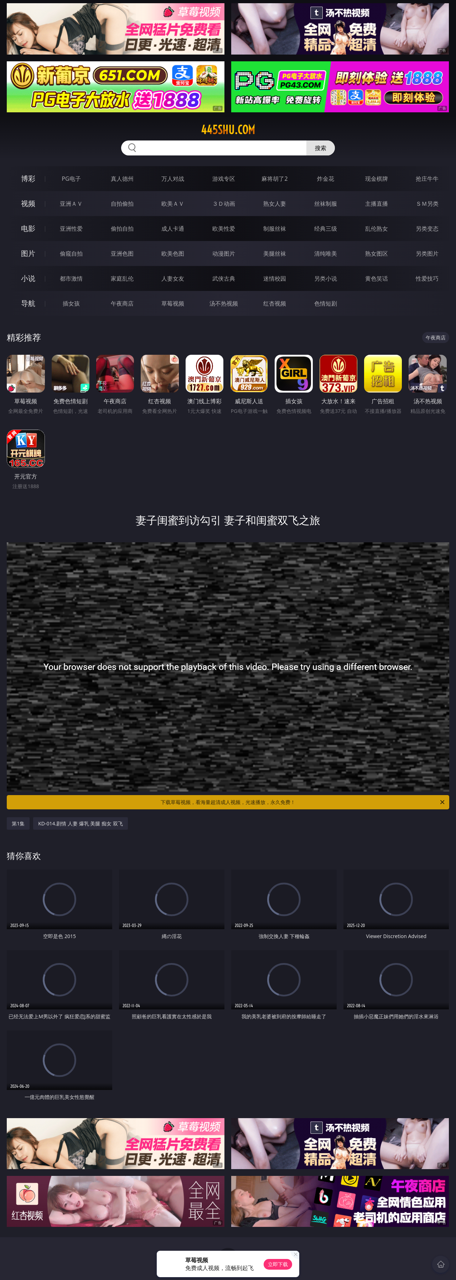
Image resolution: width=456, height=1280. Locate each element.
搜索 (320, 148)
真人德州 (122, 179)
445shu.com (228, 130)
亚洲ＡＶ (71, 204)
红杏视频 (274, 303)
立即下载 (278, 1264)
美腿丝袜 (274, 253)
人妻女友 (172, 278)
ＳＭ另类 (427, 204)
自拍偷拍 (122, 204)
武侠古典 (223, 278)
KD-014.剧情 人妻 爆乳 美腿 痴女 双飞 (80, 823)
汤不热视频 (223, 303)
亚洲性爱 (71, 228)
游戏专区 (223, 179)
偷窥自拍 (71, 253)
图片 (28, 253)
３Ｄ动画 (223, 204)
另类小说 (325, 278)
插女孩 (71, 303)
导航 (28, 303)
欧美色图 (172, 253)
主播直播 (376, 204)
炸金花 (325, 179)
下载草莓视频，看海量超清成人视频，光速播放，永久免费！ (303, 802)
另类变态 (427, 228)
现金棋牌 (376, 179)
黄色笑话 (376, 278)
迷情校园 (274, 278)
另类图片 (427, 253)
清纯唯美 (325, 253)
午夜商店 (122, 303)
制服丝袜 (274, 228)
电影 (28, 228)
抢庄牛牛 (427, 179)
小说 (28, 278)
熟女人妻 (274, 204)
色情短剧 (325, 303)
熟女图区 (376, 253)
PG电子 (71, 179)
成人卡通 (172, 228)
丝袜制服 (325, 204)
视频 (28, 203)
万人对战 (172, 179)
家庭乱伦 (122, 278)
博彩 (28, 178)
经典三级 (325, 228)
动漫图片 (223, 253)
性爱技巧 (427, 278)
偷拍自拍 (122, 228)
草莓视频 (172, 303)
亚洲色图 (122, 253)
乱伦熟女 (376, 228)
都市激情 (71, 278)
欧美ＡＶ (172, 204)
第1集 (18, 823)
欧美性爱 (223, 228)
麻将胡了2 (274, 179)
